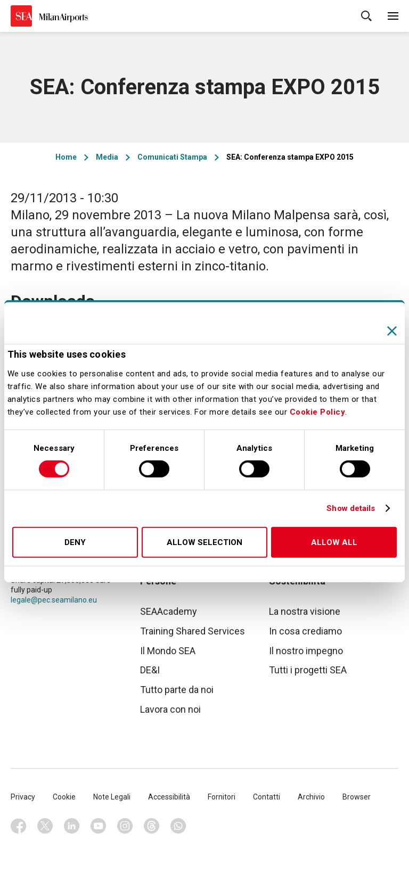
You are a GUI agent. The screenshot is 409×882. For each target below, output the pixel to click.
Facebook (19, 826)
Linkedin (72, 826)
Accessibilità (169, 797)
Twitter (45, 826)
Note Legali (111, 797)
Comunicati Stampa (172, 157)
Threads (152, 826)
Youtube (99, 826)
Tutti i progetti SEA (308, 669)
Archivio (311, 797)
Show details (350, 508)
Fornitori (221, 797)
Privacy (23, 797)
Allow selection (204, 542)
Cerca (366, 16)
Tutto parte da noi (177, 689)
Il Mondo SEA (167, 650)
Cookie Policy (318, 412)
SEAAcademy (168, 611)
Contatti (266, 797)
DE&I (150, 669)
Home (66, 157)
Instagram (125, 826)
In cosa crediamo (305, 631)
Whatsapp (178, 826)
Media (107, 157)
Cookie (64, 797)
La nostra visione (304, 611)
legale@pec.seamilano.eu (54, 600)
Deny (75, 542)
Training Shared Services (192, 631)
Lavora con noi (170, 709)
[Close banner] (392, 330)
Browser (356, 797)
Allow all (334, 542)
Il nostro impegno (306, 650)
